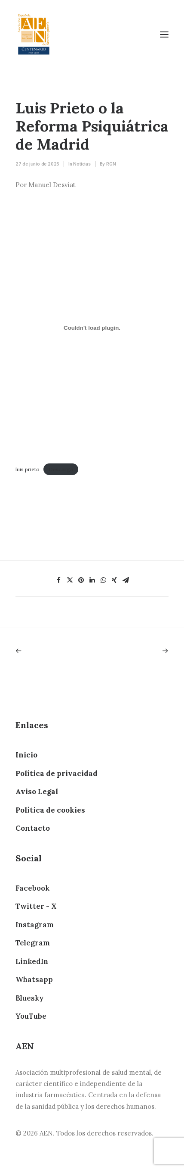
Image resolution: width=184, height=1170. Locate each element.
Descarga (61, 469)
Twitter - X (35, 906)
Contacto (32, 828)
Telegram (32, 943)
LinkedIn (31, 961)
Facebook (32, 888)
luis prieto (27, 469)
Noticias (81, 163)
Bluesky (29, 998)
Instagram (34, 924)
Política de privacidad (56, 773)
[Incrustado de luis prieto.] (92, 327)
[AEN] (33, 34)
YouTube (30, 1016)
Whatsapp (34, 979)
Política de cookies (50, 810)
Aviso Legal (36, 791)
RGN (111, 163)
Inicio (26, 755)
